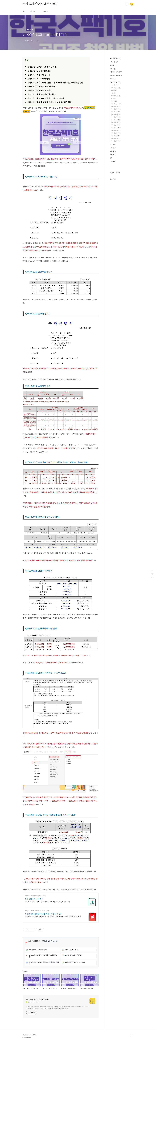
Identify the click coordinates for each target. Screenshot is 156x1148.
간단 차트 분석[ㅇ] (116, 125)
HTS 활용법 (114, 90)
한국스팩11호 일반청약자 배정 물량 (41, 94)
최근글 (112, 234)
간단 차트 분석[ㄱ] (116, 106)
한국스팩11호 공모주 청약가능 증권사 (42, 86)
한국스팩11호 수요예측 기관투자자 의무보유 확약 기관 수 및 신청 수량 (55, 82)
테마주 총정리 (114, 62)
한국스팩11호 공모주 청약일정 (39, 90)
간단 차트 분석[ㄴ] (116, 109)
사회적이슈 (113, 151)
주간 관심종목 (114, 85)
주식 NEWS (114, 101)
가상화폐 (112, 144)
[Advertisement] (60, 395)
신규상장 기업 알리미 (116, 72)
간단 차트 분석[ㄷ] (116, 112)
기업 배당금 (114, 93)
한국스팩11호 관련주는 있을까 (39, 70)
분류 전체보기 (115, 58)
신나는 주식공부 (115, 82)
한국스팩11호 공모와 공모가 (38, 74)
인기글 (118, 234)
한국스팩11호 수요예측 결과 (38, 78)
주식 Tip (112, 69)
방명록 (32, 11)
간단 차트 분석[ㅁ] (116, 117)
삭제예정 (112, 161)
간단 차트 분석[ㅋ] (116, 133)
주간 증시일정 (115, 88)
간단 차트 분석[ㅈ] (116, 128)
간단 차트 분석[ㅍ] (116, 138)
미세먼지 (112, 154)
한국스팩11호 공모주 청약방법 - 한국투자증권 (45, 98)
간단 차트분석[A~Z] (116, 104)
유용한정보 (113, 148)
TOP (131, 1112)
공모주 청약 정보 (116, 75)
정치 (111, 158)
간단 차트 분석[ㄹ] (116, 114)
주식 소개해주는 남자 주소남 (40, 4)
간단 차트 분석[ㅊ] (116, 130)
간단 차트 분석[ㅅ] (116, 122)
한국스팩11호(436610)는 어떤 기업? (42, 66)
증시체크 (113, 65)
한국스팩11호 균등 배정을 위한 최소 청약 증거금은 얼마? (49, 102)
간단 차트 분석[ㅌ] (116, 136)
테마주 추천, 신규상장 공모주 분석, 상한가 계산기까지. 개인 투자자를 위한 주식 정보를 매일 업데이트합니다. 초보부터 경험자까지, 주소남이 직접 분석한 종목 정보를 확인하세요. (57, 1084)
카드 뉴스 (113, 79)
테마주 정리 (45, 11)
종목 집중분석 (115, 96)
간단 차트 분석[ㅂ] (116, 120)
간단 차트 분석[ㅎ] (116, 141)
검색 (127, 4)
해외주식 (113, 98)
